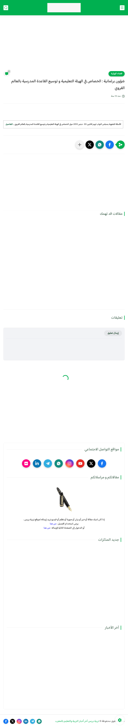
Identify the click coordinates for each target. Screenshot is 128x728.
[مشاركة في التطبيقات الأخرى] (80, 145)
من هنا (53, 524)
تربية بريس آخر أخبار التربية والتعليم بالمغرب (77, 721)
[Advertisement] (64, 45)
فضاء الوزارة (116, 74)
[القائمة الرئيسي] (122, 7)
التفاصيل (9, 124)
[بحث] (5, 7)
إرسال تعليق (113, 333)
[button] (110, 145)
